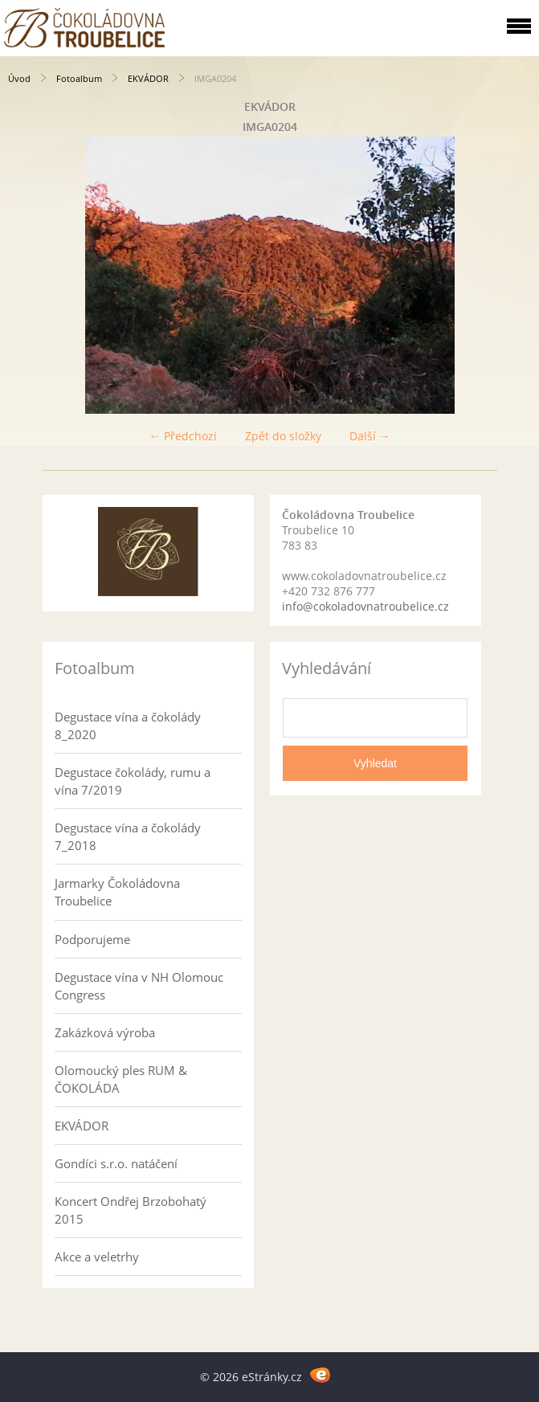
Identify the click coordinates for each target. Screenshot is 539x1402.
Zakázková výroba (105, 1032)
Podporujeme (92, 939)
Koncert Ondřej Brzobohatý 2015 (130, 1210)
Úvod (19, 78)
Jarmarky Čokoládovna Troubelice (117, 892)
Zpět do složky (283, 435)
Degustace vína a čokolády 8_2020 (128, 725)
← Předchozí (183, 435)
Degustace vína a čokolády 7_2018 (128, 836)
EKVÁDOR (148, 78)
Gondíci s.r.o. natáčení (116, 1163)
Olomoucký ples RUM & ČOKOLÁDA (121, 1079)
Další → (369, 435)
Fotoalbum (79, 78)
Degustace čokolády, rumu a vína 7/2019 (132, 781)
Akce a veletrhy (97, 1257)
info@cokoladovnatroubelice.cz (365, 606)
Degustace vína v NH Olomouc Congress (139, 986)
